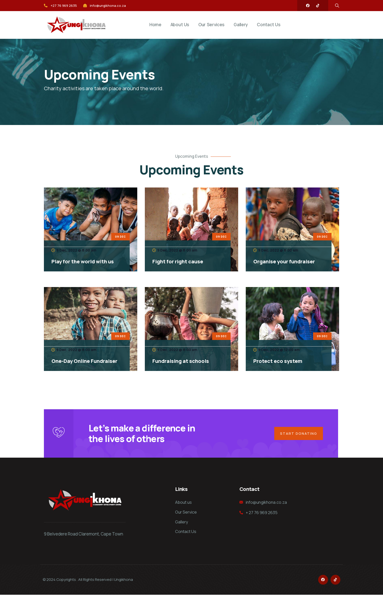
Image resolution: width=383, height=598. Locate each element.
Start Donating (297, 434)
